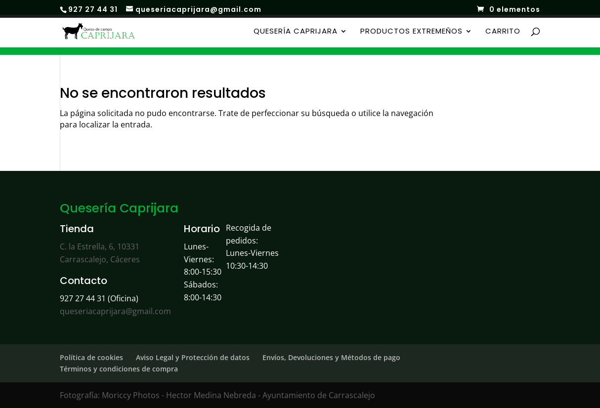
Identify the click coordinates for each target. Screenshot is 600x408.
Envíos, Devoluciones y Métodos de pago (331, 357)
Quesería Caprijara (296, 32)
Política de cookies (91, 357)
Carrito (502, 32)
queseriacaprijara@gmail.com (115, 311)
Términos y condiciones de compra (119, 368)
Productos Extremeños (411, 32)
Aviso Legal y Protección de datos (193, 357)
